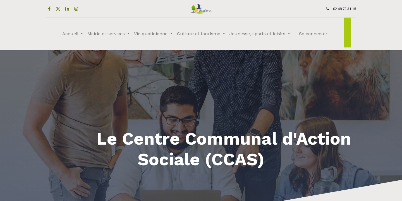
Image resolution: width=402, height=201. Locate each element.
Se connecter (313, 33)
